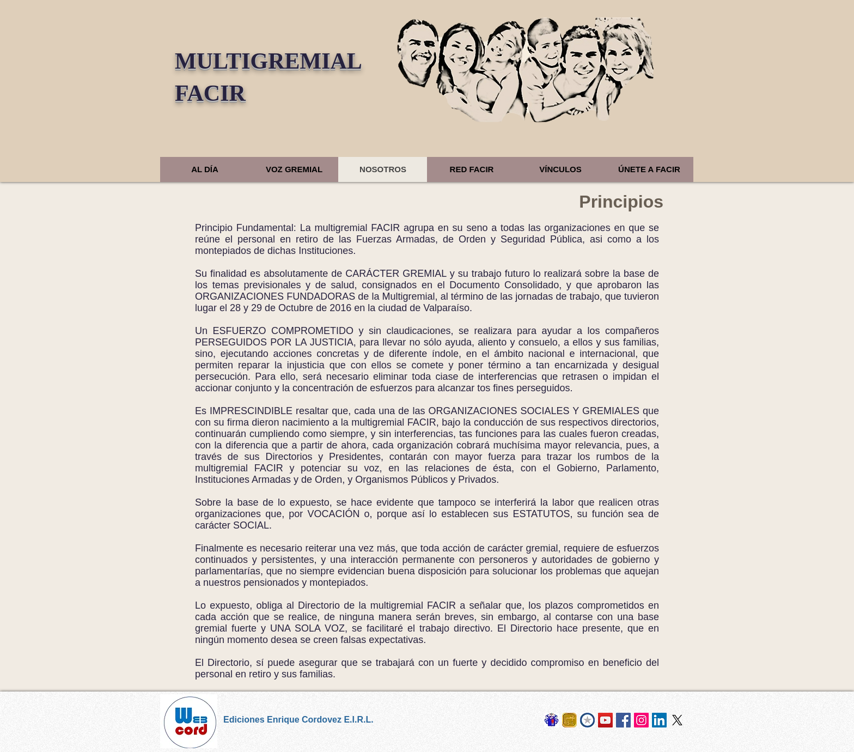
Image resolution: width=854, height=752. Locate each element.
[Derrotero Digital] (605, 720)
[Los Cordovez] (551, 720)
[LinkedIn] (659, 720)
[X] (677, 720)
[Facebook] (623, 720)
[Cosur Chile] (587, 720)
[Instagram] (641, 720)
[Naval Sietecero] (569, 720)
